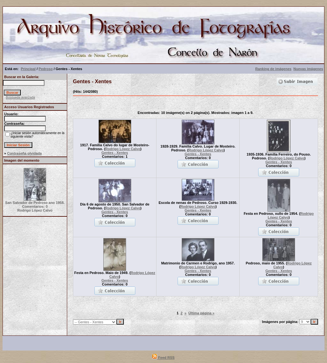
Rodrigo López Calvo (122, 149)
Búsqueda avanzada (20, 97)
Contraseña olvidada (24, 153)
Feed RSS (163, 357)
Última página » (201, 313)
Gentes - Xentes (114, 153)
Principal (28, 69)
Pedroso (46, 69)
